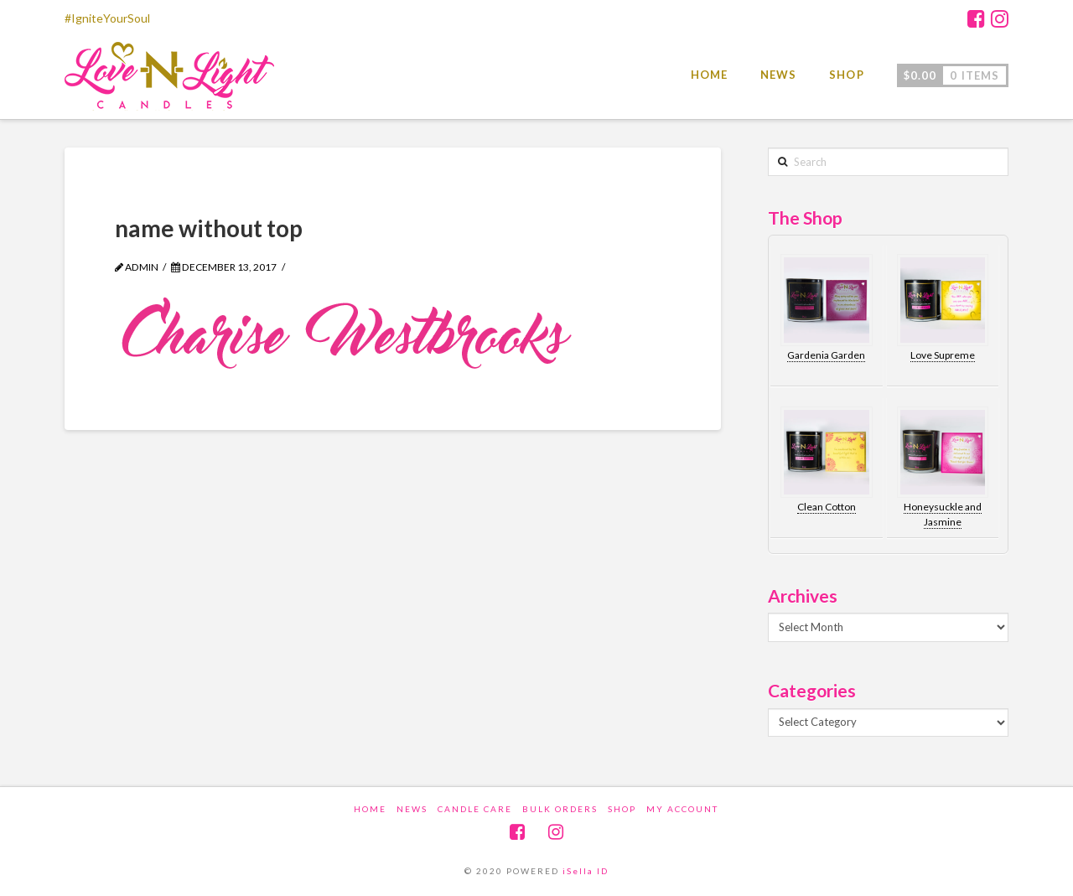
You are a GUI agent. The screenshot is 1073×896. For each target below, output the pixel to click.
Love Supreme (942, 355)
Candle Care (475, 809)
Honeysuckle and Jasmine (943, 514)
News (412, 809)
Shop (622, 809)
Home (370, 809)
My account (682, 809)
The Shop (805, 217)
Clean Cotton (826, 506)
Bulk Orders (560, 809)
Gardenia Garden (826, 355)
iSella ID (585, 871)
